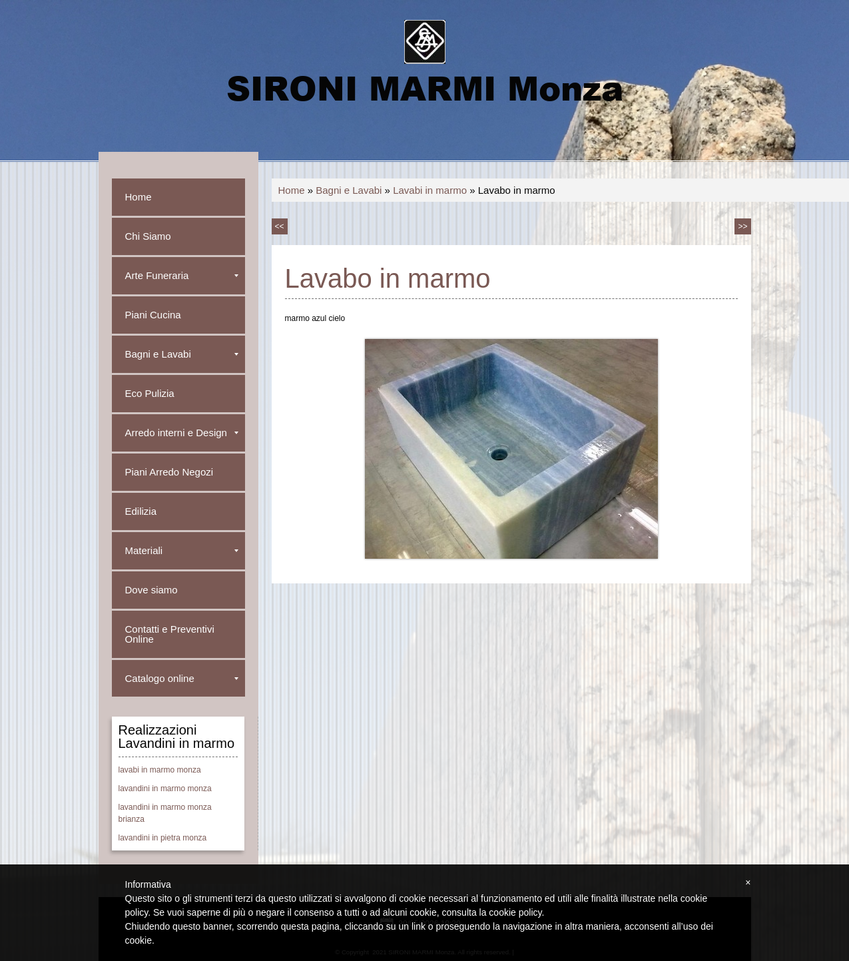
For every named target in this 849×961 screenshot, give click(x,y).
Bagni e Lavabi (349, 190)
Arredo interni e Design (181, 432)
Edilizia (141, 511)
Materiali (181, 550)
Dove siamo (151, 589)
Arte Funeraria (181, 275)
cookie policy (515, 912)
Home (291, 190)
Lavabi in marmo (430, 190)
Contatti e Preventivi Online (169, 634)
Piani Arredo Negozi (169, 472)
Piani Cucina (153, 314)
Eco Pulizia (149, 393)
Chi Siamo (148, 236)
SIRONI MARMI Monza (424, 87)
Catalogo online (181, 678)
